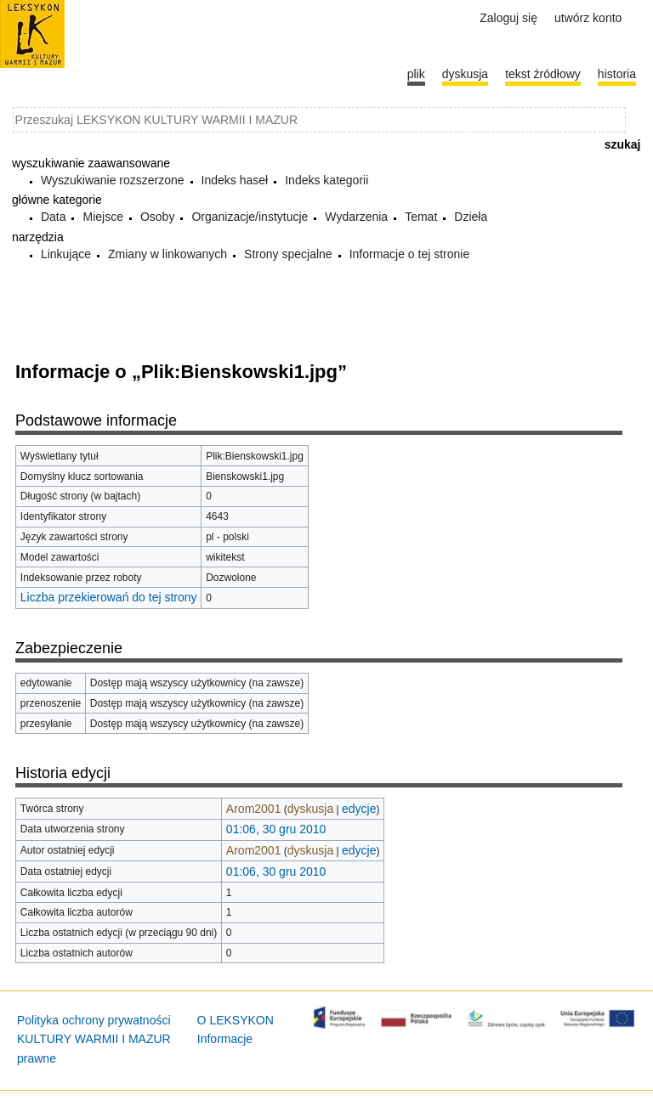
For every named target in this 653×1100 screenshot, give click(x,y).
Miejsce (102, 216)
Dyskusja (465, 74)
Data (53, 216)
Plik (416, 74)
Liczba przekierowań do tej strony (108, 597)
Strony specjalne (288, 254)
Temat (421, 216)
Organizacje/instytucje (249, 216)
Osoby (157, 216)
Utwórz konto (588, 18)
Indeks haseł (235, 180)
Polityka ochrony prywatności (94, 1020)
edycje (359, 808)
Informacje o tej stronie (409, 254)
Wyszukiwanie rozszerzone (113, 180)
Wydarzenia (356, 216)
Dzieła (470, 216)
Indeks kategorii (326, 180)
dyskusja (310, 808)
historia (617, 74)
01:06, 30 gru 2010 (276, 829)
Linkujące (66, 254)
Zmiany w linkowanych (167, 254)
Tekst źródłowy (543, 74)
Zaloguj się (508, 18)
